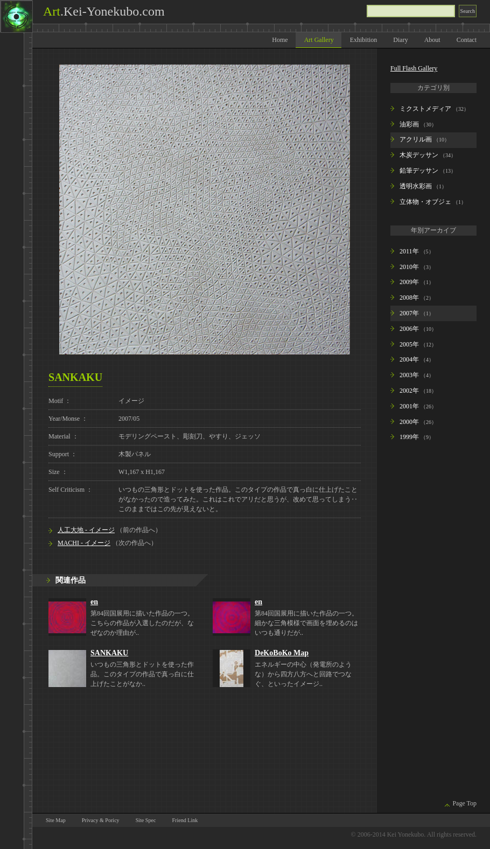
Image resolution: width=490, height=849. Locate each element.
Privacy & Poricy (101, 820)
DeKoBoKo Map (282, 652)
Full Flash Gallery (413, 68)
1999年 (409, 437)
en (94, 601)
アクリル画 (416, 139)
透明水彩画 (416, 186)
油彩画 (409, 124)
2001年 (409, 406)
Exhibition (363, 40)
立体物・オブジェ (425, 202)
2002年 (409, 390)
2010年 (409, 267)
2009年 (409, 282)
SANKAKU (109, 652)
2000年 (409, 422)
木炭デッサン (419, 155)
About (432, 40)
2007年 (409, 313)
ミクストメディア (425, 108)
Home (280, 40)
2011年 (409, 251)
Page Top (464, 803)
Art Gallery (319, 40)
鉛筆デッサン (419, 170)
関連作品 (70, 580)
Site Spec (146, 820)
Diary (400, 40)
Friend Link (185, 820)
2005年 (409, 344)
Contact (467, 40)
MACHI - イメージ (84, 543)
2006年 (409, 328)
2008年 (409, 297)
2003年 (409, 375)
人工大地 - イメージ (86, 530)
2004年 (409, 359)
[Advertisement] (424, 622)
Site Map (56, 820)
